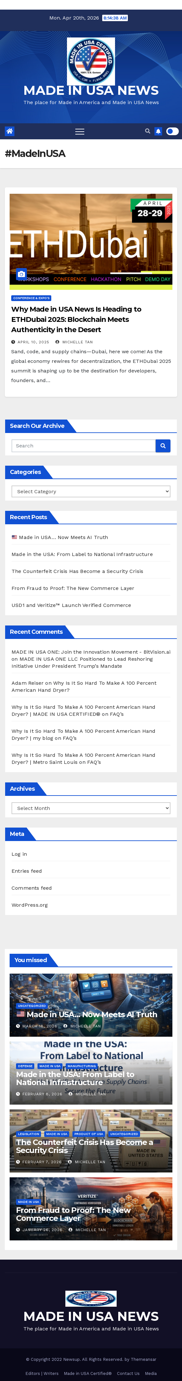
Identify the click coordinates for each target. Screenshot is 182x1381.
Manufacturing (82, 1066)
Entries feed (27, 871)
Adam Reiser (28, 683)
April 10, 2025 (33, 342)
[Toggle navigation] (79, 131)
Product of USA (88, 1134)
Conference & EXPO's (31, 298)
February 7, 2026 (42, 1162)
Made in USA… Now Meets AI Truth (60, 537)
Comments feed (32, 888)
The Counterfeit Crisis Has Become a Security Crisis (77, 571)
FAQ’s (117, 714)
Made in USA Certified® (88, 1373)
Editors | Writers (42, 1373)
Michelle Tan (74, 342)
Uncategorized (32, 1006)
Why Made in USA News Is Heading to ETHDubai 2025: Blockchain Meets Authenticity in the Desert (76, 319)
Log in (19, 854)
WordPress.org (30, 905)
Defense (25, 1066)
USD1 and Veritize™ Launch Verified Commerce (71, 605)
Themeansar (143, 1359)
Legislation (28, 1134)
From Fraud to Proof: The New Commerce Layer (73, 588)
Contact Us (128, 1373)
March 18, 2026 (39, 1026)
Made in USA (50, 1066)
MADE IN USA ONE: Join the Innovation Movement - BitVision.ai (91, 652)
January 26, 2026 (42, 1230)
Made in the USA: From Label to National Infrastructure (82, 554)
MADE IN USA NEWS (91, 90)
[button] (147, 131)
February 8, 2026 (42, 1094)
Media (151, 1373)
